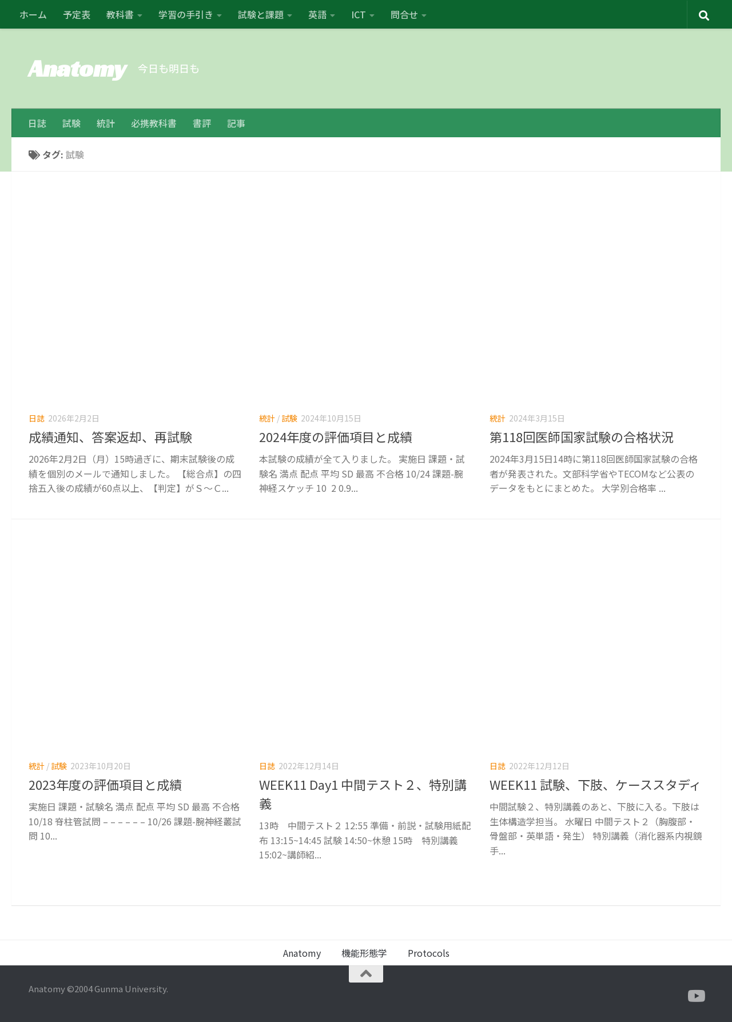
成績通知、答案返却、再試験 (110, 436)
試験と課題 (261, 14)
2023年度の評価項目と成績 (105, 784)
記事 (236, 123)
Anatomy (77, 68)
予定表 (76, 14)
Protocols (428, 953)
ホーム (33, 14)
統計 (106, 123)
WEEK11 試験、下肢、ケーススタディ (596, 784)
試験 (71, 123)
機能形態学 (364, 953)
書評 (202, 123)
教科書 (120, 14)
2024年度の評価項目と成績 (335, 436)
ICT (358, 14)
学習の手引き (185, 14)
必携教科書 (154, 123)
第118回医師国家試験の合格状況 (582, 436)
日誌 (37, 123)
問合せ (404, 14)
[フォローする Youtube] (695, 996)
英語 (317, 14)
